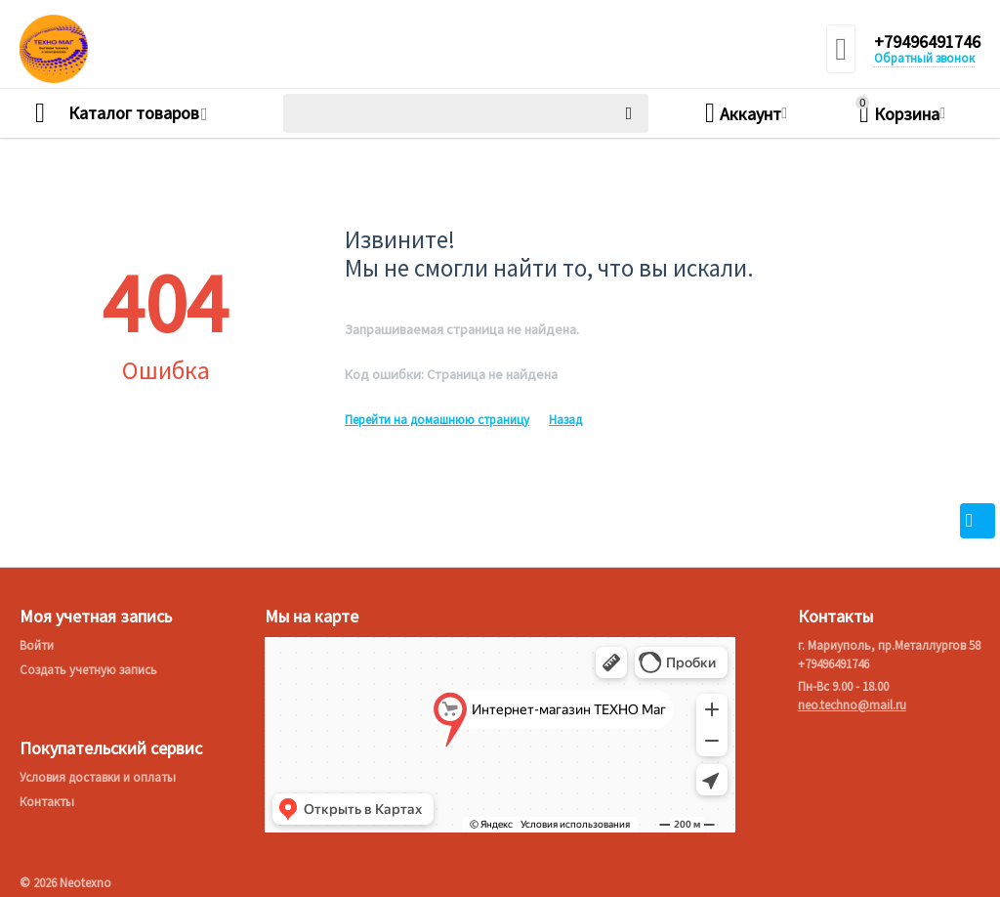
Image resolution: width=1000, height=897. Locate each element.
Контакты (47, 801)
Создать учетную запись (88, 670)
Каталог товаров (133, 113)
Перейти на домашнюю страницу (437, 419)
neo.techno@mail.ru (852, 705)
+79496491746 (927, 42)
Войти (37, 645)
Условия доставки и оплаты (98, 777)
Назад (565, 419)
